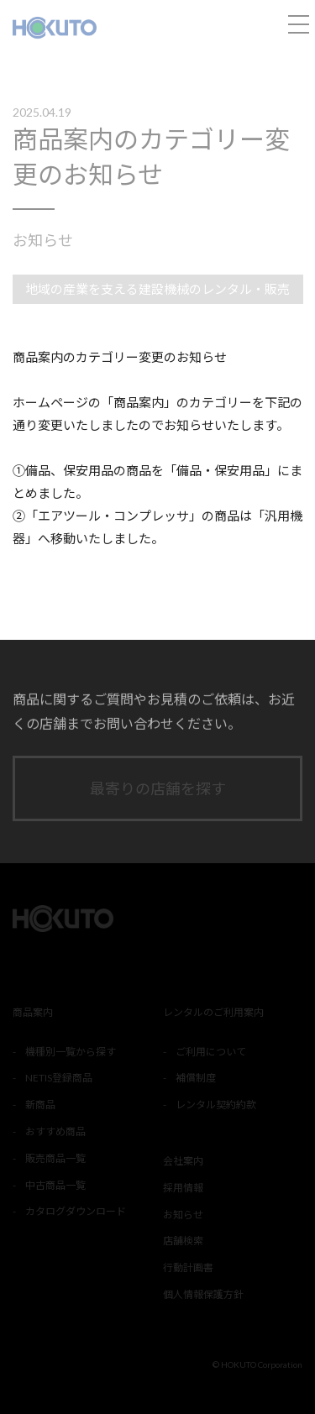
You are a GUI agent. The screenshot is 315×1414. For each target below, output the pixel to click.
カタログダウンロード (75, 1211)
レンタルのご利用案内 (213, 1012)
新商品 (40, 1104)
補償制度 (196, 1077)
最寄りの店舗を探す (158, 788)
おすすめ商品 (55, 1131)
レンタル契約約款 (216, 1104)
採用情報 (183, 1187)
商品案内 (33, 1012)
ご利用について (211, 1051)
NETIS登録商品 (58, 1077)
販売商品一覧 (55, 1158)
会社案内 (183, 1161)
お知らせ (43, 240)
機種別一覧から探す (70, 1051)
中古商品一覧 (55, 1185)
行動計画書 (188, 1267)
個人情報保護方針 (203, 1294)
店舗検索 (183, 1240)
